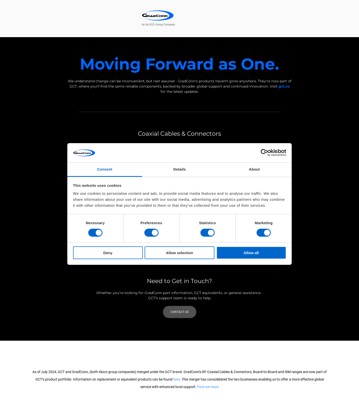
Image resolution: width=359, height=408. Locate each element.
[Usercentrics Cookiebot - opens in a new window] (264, 152)
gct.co (284, 86)
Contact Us (180, 312)
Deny (107, 253)
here (176, 379)
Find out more (208, 387)
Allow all (251, 253)
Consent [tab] (104, 169)
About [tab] (254, 169)
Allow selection (179, 253)
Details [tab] (179, 169)
